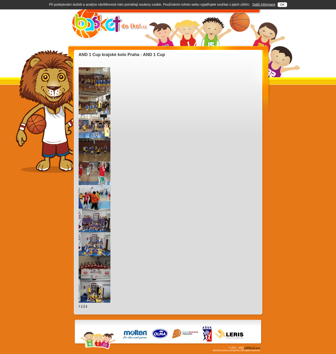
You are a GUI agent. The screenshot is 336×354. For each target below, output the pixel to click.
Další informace (263, 4)
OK (282, 4)
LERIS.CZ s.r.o (252, 347)
